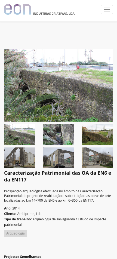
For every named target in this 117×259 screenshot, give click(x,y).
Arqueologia (15, 233)
